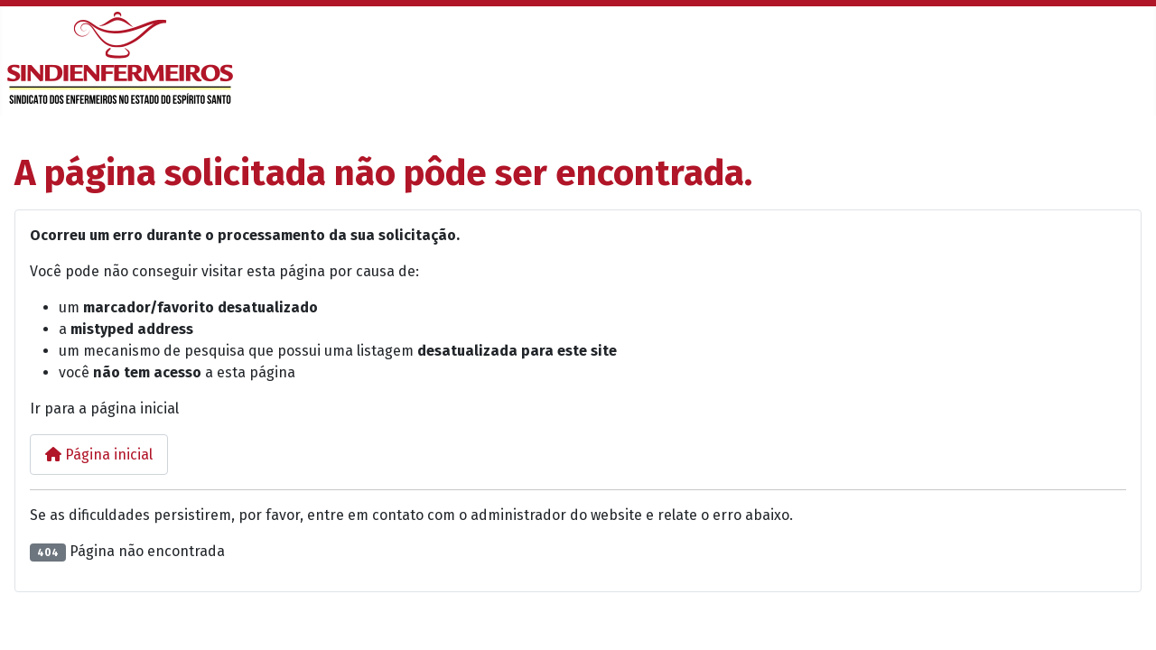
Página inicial (99, 454)
